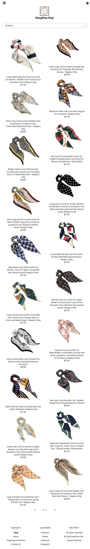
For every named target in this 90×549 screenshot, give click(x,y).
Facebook (45, 540)
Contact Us (16, 544)
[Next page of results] (55, 510)
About (16, 536)
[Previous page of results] (35, 510)
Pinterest (45, 532)
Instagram (45, 544)
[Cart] (87, 3)
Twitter (45, 536)
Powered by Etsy (74, 540)
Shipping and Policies (16, 540)
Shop (16, 532)
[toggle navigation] (4, 3)
